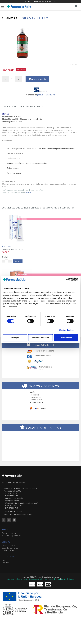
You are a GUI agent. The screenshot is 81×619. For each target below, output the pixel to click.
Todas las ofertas (8, 545)
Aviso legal (10, 579)
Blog (3, 560)
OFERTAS (6, 542)
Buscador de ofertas (10, 548)
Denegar (15, 338)
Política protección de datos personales (29, 579)
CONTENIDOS (8, 556)
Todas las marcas (9, 533)
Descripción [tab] (9, 106)
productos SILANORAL (46, 95)
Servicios (5, 563)
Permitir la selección (40, 338)
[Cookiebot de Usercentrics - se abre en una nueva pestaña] (67, 279)
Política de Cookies (67, 579)
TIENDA (5, 529)
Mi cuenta (28, 2)
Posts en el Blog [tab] (31, 106)
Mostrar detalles (66, 330)
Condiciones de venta (52, 579)
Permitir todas (66, 338)
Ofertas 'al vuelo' (8, 550)
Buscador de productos (45, 2)
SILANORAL (29, 192)
